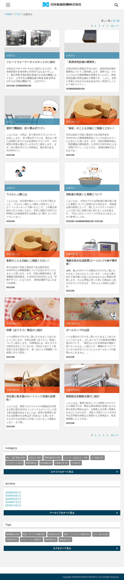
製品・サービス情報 (22, 85)
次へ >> (115, 25)
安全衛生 (10, 221)
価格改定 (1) (64, 539)
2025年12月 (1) (13, 505)
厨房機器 (10, 85)
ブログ (17, 14)
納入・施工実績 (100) (15, 458)
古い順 (116, 20)
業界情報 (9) (31, 463)
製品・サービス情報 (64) (33, 534)
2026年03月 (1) (13, 495)
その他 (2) (75, 463)
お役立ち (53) (35, 458)
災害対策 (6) (11, 539)
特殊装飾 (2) (50, 539)
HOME (8, 14)
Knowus (62, 4)
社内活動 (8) (45, 463)
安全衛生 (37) (54, 534)
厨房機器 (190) (12, 534)
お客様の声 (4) (61, 463)
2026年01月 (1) (13, 502)
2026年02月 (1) (13, 498)
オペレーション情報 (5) (31, 539)
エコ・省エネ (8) (100, 534)
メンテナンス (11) (14, 463)
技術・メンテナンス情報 (75, 89)
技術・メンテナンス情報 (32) (76, 534)
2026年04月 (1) (13, 492)
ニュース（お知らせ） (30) (75, 458)
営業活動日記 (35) (52, 458)
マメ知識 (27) (97, 458)
